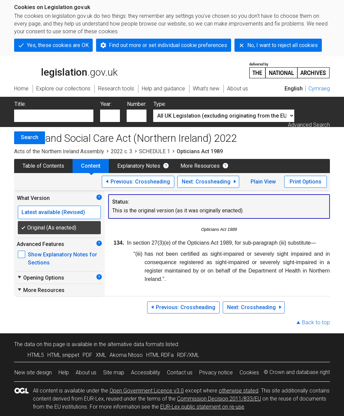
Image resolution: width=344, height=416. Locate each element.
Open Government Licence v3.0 (147, 390)
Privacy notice (216, 372)
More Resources (200, 166)
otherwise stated (238, 390)
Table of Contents (43, 166)
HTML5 (36, 355)
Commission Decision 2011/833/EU (219, 399)
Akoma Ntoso (126, 355)
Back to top (316, 322)
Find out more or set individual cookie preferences (168, 45)
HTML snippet (63, 355)
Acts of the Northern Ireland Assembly (59, 151)
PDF (87, 355)
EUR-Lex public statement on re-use (202, 407)
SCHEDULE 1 (154, 151)
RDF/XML (188, 355)
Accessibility (145, 372)
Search (29, 137)
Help (63, 372)
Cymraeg (319, 88)
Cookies (249, 372)
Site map (113, 372)
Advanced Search (309, 125)
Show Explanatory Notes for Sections (62, 258)
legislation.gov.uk (66, 70)
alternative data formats (136, 344)
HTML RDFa (160, 355)
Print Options (305, 181)
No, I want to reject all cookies (282, 45)
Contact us (179, 372)
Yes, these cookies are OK (58, 45)
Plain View (263, 181)
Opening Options (40, 277)
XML (101, 355)
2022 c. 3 (121, 151)
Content (90, 166)
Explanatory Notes (138, 166)
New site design (33, 372)
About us (86, 372)
